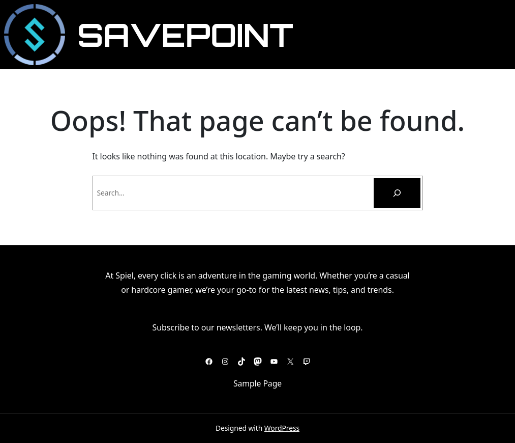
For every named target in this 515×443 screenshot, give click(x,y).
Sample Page (257, 383)
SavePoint (185, 34)
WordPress (281, 428)
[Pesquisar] (397, 193)
